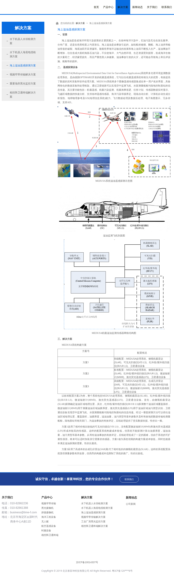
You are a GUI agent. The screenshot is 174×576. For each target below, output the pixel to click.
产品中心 (108, 7)
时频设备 (46, 530)
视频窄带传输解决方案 (23, 74)
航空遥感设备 (48, 526)
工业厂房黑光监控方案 (93, 521)
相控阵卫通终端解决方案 (23, 94)
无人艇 (45, 521)
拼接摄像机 (47, 512)
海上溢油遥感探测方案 (23, 65)
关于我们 (152, 7)
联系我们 (166, 7)
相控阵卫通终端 (49, 535)
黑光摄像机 (47, 507)
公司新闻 (131, 503)
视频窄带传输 (48, 503)
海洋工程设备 (48, 517)
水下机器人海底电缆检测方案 (23, 54)
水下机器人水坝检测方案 (23, 41)
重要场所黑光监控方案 (23, 83)
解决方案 (123, 7)
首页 (96, 7)
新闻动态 (137, 7)
